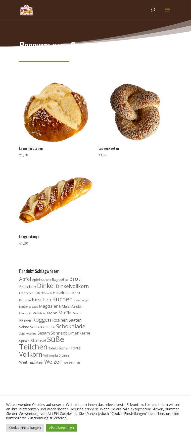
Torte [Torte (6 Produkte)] (75, 347)
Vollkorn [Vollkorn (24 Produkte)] (30, 354)
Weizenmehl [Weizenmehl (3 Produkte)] (72, 362)
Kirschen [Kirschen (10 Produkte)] (41, 299)
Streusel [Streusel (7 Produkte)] (38, 340)
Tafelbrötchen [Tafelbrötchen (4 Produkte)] (58, 348)
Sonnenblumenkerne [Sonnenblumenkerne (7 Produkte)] (70, 333)
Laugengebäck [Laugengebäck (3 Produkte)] (28, 306)
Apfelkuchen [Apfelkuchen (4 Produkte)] (41, 280)
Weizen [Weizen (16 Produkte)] (53, 361)
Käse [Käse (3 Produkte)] (77, 300)
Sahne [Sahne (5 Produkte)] (24, 327)
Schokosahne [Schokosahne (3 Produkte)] (28, 333)
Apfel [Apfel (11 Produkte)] (25, 279)
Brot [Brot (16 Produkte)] (74, 278)
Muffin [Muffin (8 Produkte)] (65, 313)
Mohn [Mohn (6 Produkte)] (52, 312)
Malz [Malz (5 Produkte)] (65, 306)
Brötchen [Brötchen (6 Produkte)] (27, 286)
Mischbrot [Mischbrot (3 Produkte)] (39, 313)
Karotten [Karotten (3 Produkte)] (25, 300)
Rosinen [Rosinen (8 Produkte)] (60, 320)
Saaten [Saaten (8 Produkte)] (75, 320)
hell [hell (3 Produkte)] (77, 293)
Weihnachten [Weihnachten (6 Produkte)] (31, 362)
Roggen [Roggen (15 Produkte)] (41, 319)
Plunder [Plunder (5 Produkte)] (25, 320)
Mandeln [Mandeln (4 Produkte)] (77, 306)
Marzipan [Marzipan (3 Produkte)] (25, 313)
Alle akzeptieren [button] (61, 427)
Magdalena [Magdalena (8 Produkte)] (50, 306)
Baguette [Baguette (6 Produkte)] (60, 279)
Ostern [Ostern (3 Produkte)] (77, 313)
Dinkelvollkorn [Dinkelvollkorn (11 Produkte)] (72, 286)
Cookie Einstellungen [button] (25, 427)
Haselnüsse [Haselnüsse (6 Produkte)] (63, 292)
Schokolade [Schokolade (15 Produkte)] (70, 326)
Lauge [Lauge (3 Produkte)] (85, 300)
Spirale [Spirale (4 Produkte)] (24, 341)
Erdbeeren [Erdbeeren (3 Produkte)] (26, 293)
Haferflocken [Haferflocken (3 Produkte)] (43, 293)
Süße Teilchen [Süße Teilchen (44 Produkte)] (41, 343)
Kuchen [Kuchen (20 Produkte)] (62, 299)
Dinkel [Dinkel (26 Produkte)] (46, 285)
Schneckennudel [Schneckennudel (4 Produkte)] (42, 327)
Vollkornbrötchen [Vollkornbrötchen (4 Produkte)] (56, 355)
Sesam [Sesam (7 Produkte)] (44, 333)
